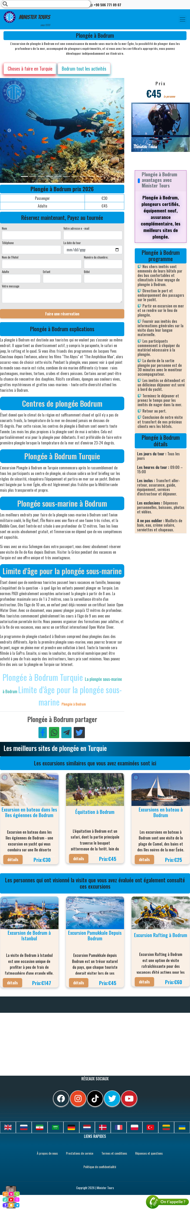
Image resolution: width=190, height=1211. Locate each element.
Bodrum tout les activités (84, 68)
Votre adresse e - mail (76, 228)
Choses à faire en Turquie (30, 68)
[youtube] (129, 1098)
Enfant (46, 271)
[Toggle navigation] (182, 19)
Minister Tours (27, 19)
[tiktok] (95, 1098)
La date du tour (72, 242)
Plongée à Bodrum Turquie (44, 677)
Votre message (10, 286)
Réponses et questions (149, 1153)
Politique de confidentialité (99, 1166)
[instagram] (78, 1098)
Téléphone (8, 242)
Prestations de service (79, 1153)
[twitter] (112, 1098)
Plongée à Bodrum (74, 703)
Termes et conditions (114, 1153)
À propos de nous (47, 1153)
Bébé (87, 271)
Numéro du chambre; (96, 257)
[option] (93, 130)
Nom (4, 228)
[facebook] (61, 1098)
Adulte (5, 271)
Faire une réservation (62, 314)
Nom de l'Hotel (10, 257)
